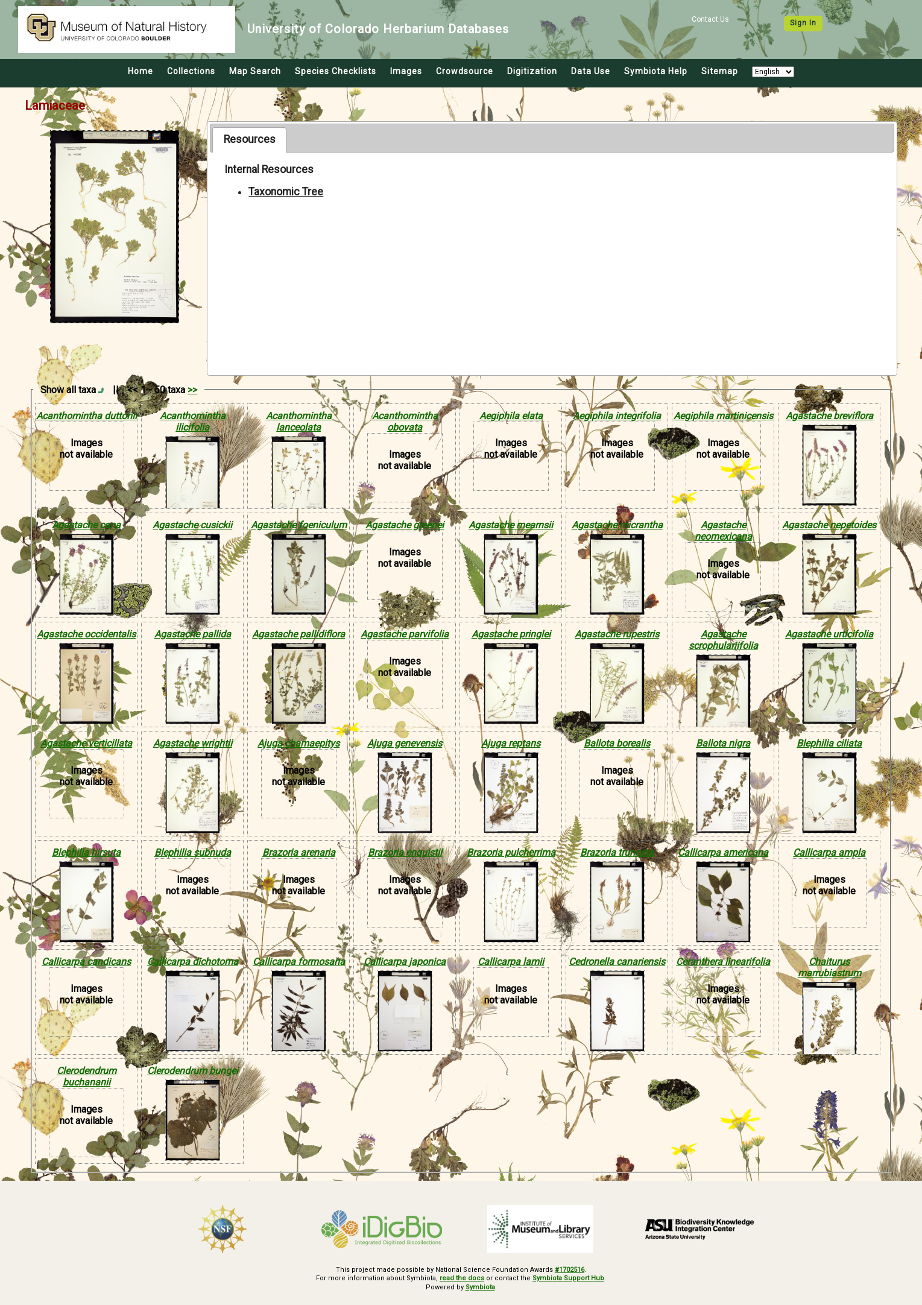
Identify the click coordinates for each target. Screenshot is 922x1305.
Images (406, 71)
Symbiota (480, 1287)
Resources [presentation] (250, 139)
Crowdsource (464, 71)
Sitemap (719, 71)
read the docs (462, 1278)
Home (140, 71)
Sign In (803, 23)
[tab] (249, 140)
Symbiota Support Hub (568, 1278)
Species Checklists (335, 71)
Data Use (590, 71)
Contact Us (710, 19)
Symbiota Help (655, 71)
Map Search (255, 71)
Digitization (532, 71)
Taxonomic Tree (285, 192)
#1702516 (569, 1270)
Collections (191, 71)
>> (192, 390)
